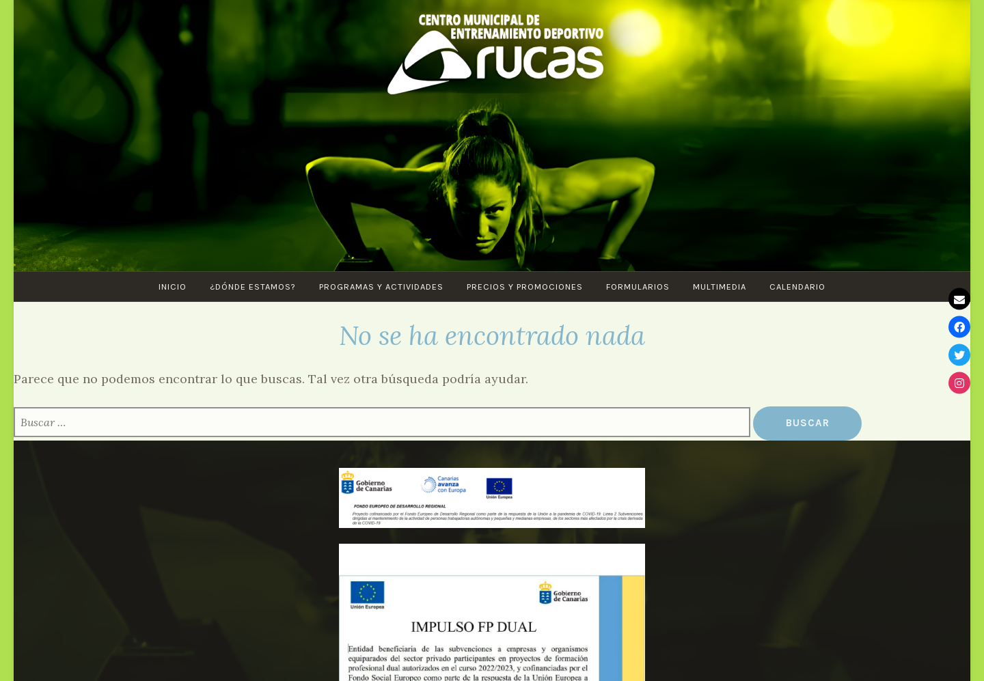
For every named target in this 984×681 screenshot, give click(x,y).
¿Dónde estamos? (253, 286)
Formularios (638, 286)
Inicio (173, 286)
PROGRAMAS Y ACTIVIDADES (381, 286)
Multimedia (719, 286)
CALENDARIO (797, 286)
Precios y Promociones (525, 286)
